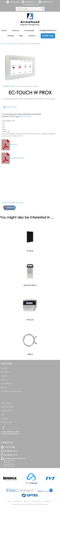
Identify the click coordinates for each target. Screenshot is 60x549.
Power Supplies (6, 422)
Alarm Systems (12, 43)
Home (3, 30)
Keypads (22, 43)
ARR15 (30, 354)
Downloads (29, 30)
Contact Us (47, 501)
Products (15, 30)
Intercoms (4, 418)
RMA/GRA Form (6, 383)
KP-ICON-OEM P (30, 285)
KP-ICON (30, 320)
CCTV (3, 414)
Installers (4, 376)
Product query (11, 107)
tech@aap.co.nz (47, 2)
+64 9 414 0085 (12, 2)
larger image (10, 86)
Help (21, 36)
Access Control (6, 410)
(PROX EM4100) (25, 116)
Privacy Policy (36, 501)
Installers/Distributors (47, 30)
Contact (31, 36)
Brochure (9, 145)
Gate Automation (7, 407)
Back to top (17, 501)
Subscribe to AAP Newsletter (11, 391)
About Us (4, 380)
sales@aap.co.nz (30, 2)
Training (10, 36)
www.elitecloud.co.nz (30, 4)
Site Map (27, 501)
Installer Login (48, 36)
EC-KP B (30, 251)
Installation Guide (12, 158)
